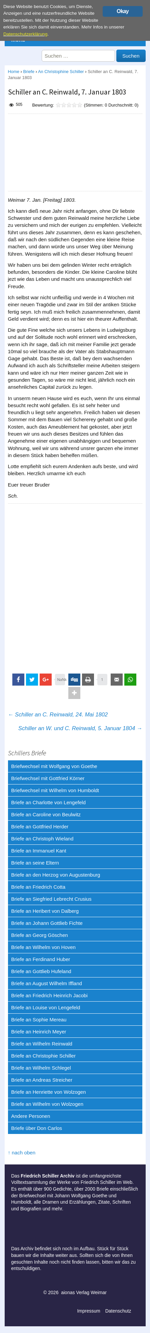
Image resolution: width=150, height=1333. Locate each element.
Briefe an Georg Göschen (39, 935)
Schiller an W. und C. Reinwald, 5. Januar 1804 (80, 728)
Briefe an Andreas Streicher (41, 1080)
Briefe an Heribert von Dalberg (45, 911)
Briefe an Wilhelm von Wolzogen (47, 1104)
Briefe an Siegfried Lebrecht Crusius (51, 899)
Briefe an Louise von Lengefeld (45, 1007)
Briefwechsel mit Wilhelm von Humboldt (55, 790)
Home (13, 71)
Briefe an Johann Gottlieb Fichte (47, 923)
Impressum (88, 1311)
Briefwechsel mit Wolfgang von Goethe (54, 766)
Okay (123, 11)
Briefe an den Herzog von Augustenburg (55, 875)
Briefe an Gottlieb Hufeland (41, 971)
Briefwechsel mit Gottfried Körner (48, 778)
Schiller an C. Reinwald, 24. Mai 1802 (58, 714)
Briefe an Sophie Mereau (39, 1019)
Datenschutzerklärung (25, 34)
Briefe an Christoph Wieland (42, 838)
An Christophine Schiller (61, 71)
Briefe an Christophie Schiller (43, 1056)
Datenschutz (118, 1311)
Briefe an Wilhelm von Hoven (43, 947)
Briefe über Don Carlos (36, 1128)
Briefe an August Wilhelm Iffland (46, 983)
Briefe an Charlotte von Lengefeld (48, 802)
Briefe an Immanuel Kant (38, 850)
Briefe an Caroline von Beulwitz (46, 814)
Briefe (28, 71)
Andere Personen (30, 1116)
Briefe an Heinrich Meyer (38, 1031)
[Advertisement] (75, 152)
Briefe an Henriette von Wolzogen (48, 1092)
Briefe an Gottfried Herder (40, 826)
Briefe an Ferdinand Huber (40, 959)
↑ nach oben (22, 1152)
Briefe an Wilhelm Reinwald (41, 1043)
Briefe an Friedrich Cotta (38, 887)
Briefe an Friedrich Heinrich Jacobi (49, 995)
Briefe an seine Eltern (35, 863)
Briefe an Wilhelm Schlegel (41, 1068)
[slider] (69, 105)
